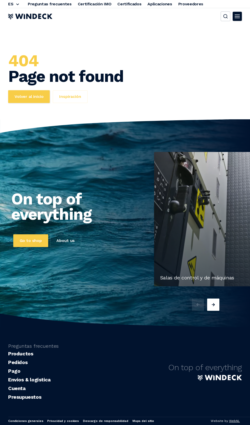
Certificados (129, 4)
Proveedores (190, 4)
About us (65, 240)
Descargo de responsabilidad (105, 421)
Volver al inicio (29, 96)
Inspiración (70, 96)
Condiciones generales (25, 421)
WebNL (234, 421)
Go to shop (31, 240)
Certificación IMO (94, 4)
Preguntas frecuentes (50, 4)
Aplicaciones (159, 4)
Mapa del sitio (143, 421)
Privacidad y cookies (63, 421)
